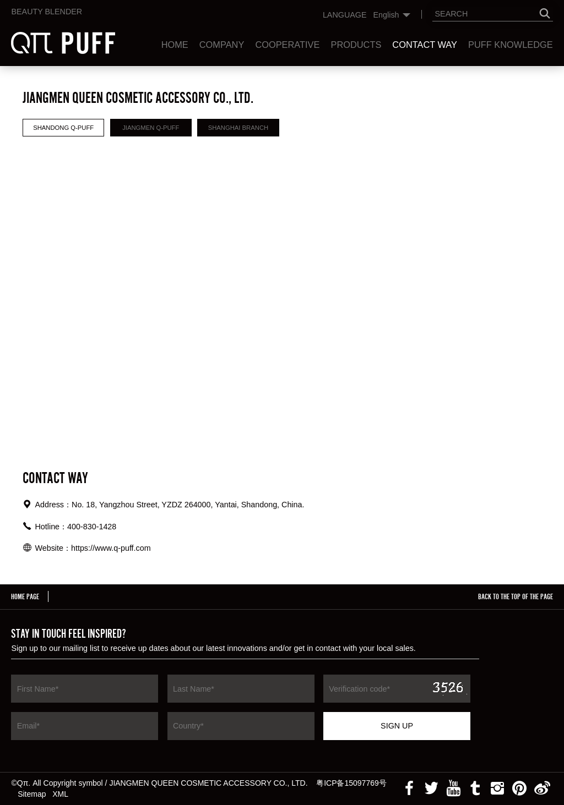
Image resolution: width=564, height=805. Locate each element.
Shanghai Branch (238, 127)
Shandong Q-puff (63, 127)
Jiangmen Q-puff (150, 127)
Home (174, 45)
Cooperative (287, 45)
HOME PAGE (25, 596)
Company (222, 45)
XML (60, 794)
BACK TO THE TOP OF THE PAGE (515, 596)
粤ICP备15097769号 (351, 783)
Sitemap (32, 794)
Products (355, 45)
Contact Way (424, 45)
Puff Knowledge (510, 45)
